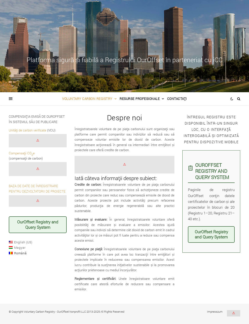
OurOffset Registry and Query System (37, 224)
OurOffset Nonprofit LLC (71, 311)
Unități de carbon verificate (27, 130)
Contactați (177, 98)
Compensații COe (22, 153)
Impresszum (215, 311)
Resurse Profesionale (140, 98)
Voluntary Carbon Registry (87, 98)
